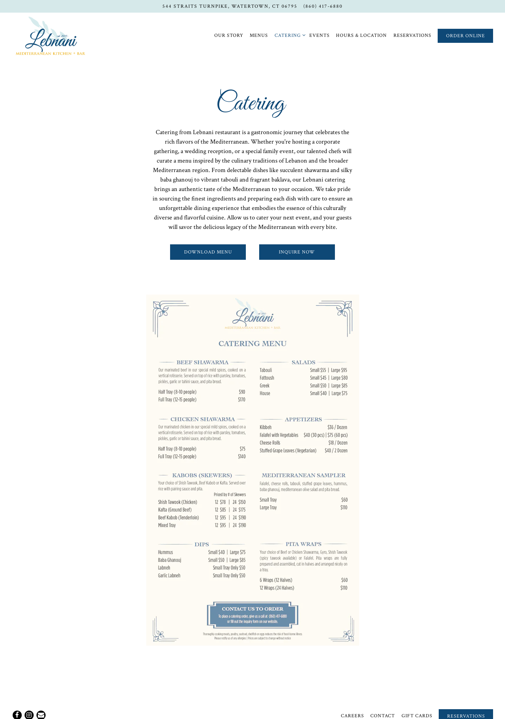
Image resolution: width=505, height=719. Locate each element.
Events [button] (319, 35)
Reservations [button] (412, 35)
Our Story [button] (228, 35)
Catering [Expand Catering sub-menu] (288, 35)
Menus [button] (259, 35)
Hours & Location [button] (361, 35)
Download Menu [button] (208, 252)
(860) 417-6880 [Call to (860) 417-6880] (323, 6)
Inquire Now (297, 252)
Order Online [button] (465, 35)
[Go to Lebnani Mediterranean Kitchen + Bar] (229, 6)
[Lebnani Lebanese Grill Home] (50, 35)
